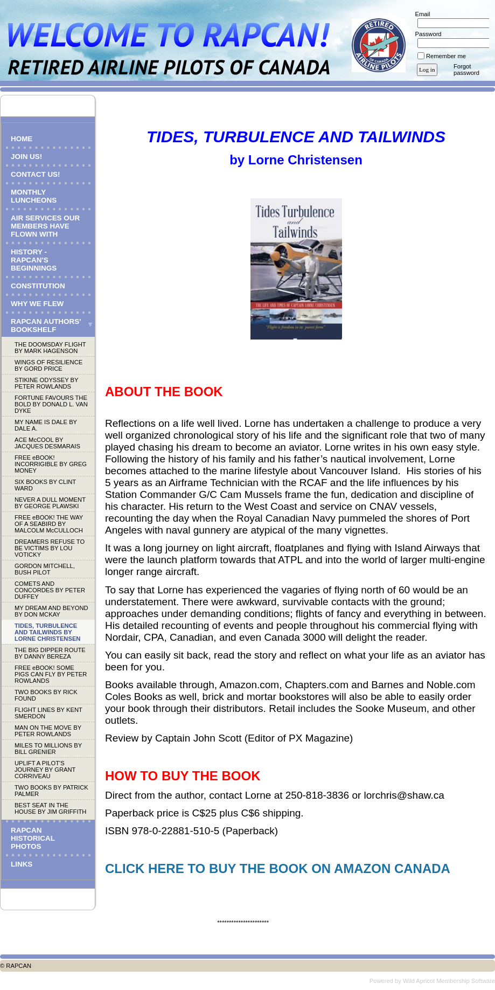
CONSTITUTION (38, 286)
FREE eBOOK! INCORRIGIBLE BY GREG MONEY (51, 464)
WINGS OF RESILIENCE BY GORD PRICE (48, 365)
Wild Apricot (419, 981)
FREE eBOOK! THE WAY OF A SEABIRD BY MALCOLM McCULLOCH (49, 524)
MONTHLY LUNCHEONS (34, 196)
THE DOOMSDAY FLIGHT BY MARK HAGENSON (50, 347)
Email (420, 14)
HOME (21, 139)
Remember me (446, 56)
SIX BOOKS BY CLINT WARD (45, 485)
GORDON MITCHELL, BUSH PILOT (45, 569)
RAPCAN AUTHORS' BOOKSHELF (46, 325)
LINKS (21, 864)
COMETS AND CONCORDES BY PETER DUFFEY (50, 590)
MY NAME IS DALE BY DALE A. (46, 425)
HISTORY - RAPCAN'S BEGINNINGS (34, 260)
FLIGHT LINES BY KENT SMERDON (48, 713)
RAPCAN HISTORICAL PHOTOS (33, 838)
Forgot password (466, 69)
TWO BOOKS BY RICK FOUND (46, 695)
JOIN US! (26, 157)
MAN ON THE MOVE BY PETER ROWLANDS (48, 730)
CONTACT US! (35, 174)
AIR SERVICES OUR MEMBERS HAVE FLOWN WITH (45, 226)
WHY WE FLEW (37, 304)
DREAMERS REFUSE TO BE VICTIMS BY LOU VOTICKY (50, 548)
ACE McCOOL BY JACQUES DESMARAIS (47, 443)
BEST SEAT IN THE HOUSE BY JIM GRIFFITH (50, 808)
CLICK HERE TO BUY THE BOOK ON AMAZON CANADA (277, 868)
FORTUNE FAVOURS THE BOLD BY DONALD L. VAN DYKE (51, 404)
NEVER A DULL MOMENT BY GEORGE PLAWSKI (50, 502)
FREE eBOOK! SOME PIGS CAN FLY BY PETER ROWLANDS (51, 674)
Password (426, 34)
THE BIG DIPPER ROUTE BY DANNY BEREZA (50, 653)
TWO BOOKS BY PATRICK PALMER (51, 790)
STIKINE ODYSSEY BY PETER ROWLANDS (46, 383)
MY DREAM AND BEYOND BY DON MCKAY (51, 611)
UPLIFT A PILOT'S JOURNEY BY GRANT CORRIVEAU (45, 769)
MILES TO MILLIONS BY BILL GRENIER (48, 748)
